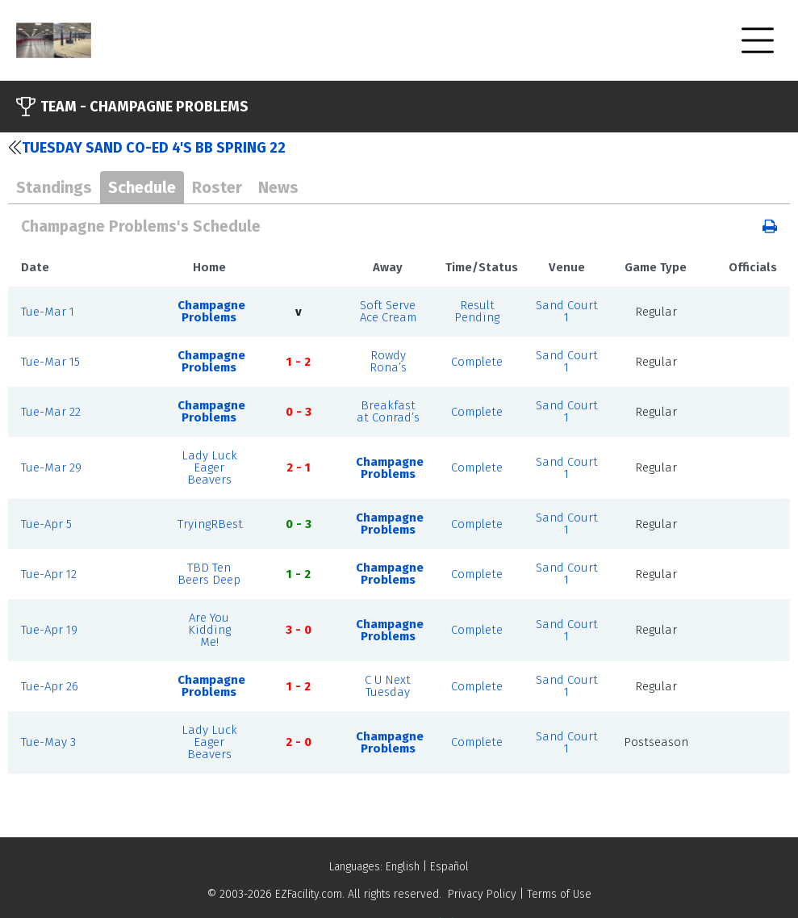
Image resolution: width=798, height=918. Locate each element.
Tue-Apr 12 (49, 574)
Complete (477, 361)
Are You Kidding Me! (209, 629)
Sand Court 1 (567, 311)
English (403, 867)
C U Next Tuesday (388, 686)
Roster (217, 187)
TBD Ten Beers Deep (209, 573)
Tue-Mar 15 (50, 361)
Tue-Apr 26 (49, 686)
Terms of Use (559, 894)
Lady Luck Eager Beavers (209, 467)
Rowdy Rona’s (388, 361)
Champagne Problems (211, 311)
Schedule (142, 187)
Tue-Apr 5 (46, 524)
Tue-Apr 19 (49, 629)
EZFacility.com (308, 894)
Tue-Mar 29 (51, 467)
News (278, 187)
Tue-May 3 (48, 742)
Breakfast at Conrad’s (388, 411)
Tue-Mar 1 (47, 311)
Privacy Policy (482, 894)
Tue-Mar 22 (51, 412)
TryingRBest (210, 524)
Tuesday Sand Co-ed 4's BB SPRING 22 (147, 147)
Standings (54, 187)
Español (449, 867)
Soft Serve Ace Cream (388, 311)
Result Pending (476, 311)
